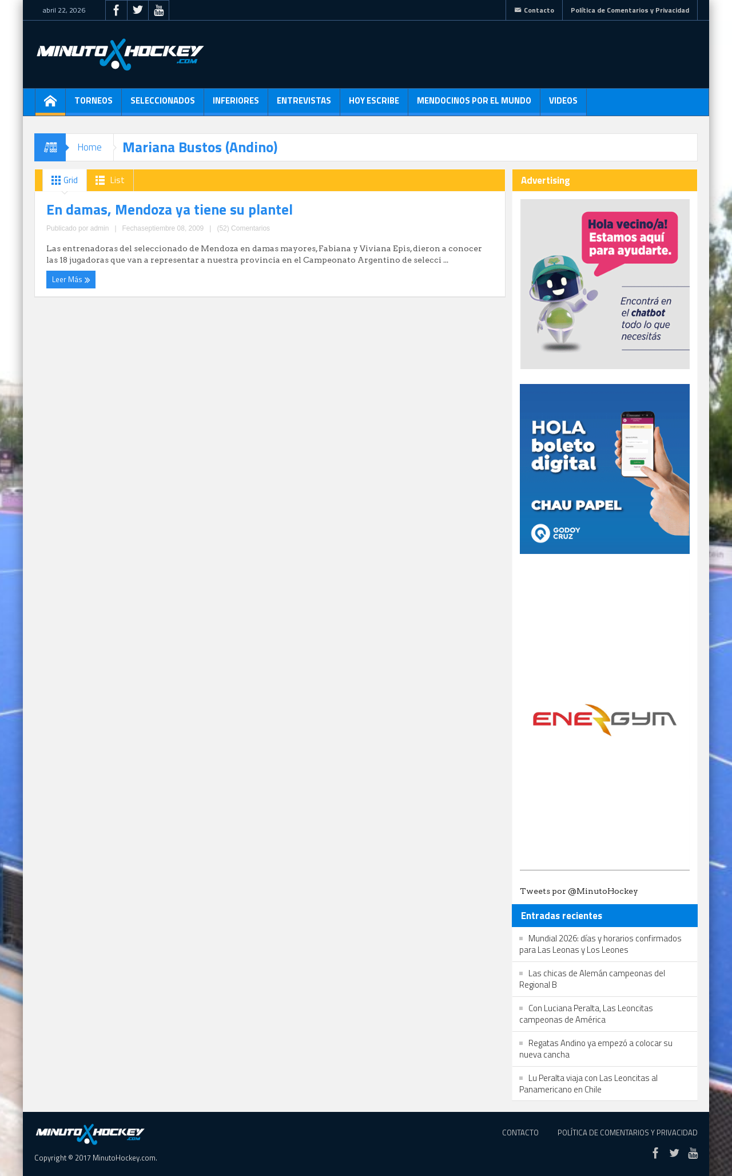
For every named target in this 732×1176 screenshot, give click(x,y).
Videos (563, 105)
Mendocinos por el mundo (474, 105)
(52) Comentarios (168, 267)
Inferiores (236, 105)
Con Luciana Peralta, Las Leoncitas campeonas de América (586, 1013)
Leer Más (68, 288)
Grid (62, 180)
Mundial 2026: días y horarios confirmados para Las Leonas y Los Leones (600, 944)
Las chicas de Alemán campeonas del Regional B (592, 979)
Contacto (534, 10)
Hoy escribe (374, 105)
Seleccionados (163, 105)
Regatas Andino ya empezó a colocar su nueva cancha (596, 1048)
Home (89, 147)
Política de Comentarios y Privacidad (630, 10)
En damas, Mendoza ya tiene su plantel (134, 206)
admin (129, 267)
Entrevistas (304, 105)
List (108, 180)
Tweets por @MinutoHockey (579, 891)
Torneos (93, 105)
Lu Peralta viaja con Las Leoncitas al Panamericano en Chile (588, 1083)
